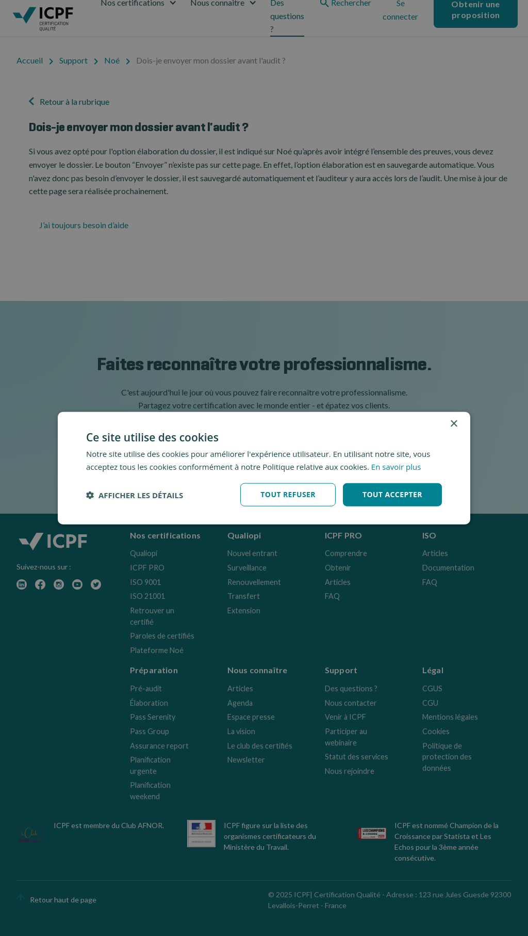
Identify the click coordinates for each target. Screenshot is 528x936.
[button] (134, 494)
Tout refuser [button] (288, 494)
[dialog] (264, 468)
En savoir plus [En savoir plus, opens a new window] (396, 466)
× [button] (453, 423)
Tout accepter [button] (392, 494)
